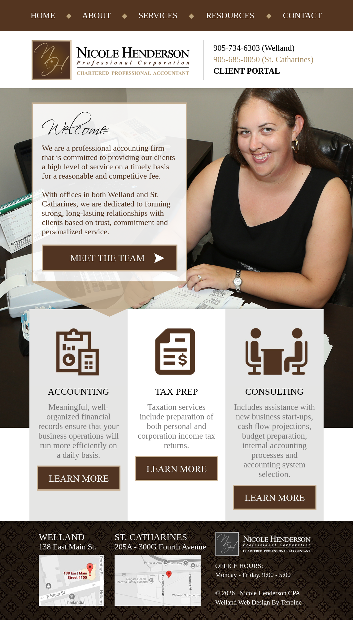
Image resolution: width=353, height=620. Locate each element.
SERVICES (158, 15)
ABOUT (96, 15)
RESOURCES (230, 15)
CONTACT (302, 15)
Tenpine (291, 602)
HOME (43, 15)
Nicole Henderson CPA (269, 593)
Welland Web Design (242, 602)
